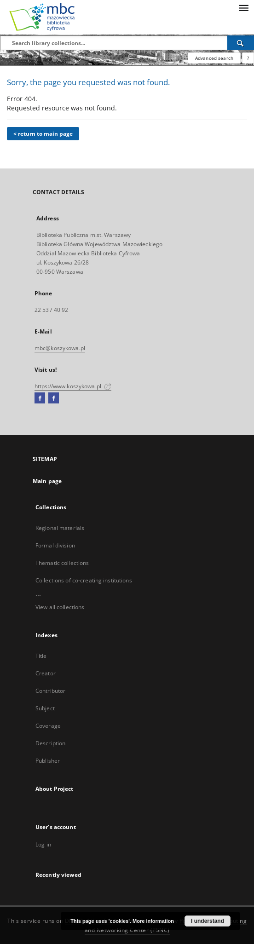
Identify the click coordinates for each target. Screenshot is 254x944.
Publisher (47, 761)
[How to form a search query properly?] (248, 57)
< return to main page (43, 134)
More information (153, 921)
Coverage (48, 726)
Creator (45, 673)
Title (41, 656)
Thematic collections (62, 563)
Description (50, 743)
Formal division (55, 545)
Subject (45, 708)
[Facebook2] (53, 398)
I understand (207, 921)
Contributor (50, 691)
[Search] (240, 42)
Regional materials (59, 528)
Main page (47, 481)
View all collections (59, 607)
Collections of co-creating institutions (83, 580)
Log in (43, 844)
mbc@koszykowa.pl (60, 348)
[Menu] (243, 7)
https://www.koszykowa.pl (73, 386)
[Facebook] (40, 398)
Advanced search (214, 58)
